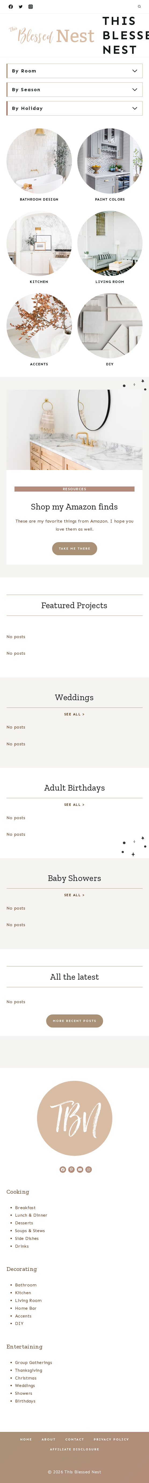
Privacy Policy (111, 1439)
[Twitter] (20, 6)
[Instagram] (30, 6)
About (49, 1439)
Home (26, 1439)
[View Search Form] (139, 6)
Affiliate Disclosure (74, 1449)
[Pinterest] (84, 1458)
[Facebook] (10, 6)
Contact (74, 1439)
